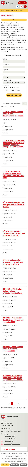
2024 (6, 90)
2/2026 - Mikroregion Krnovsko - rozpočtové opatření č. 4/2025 (13, 262)
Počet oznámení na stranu (12, 104)
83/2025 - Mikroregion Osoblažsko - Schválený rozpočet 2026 (13, 320)
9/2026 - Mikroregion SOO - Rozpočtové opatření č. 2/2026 (14, 204)
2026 (18, 90)
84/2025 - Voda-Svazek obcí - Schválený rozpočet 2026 (13, 349)
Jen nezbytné (14, 464)
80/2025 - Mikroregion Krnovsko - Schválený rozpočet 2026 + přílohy (13, 377)
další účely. (19, 456)
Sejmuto (5, 70)
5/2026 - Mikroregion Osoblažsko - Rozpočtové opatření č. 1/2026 (14, 233)
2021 (11, 88)
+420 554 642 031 (9, 436)
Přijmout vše (5, 464)
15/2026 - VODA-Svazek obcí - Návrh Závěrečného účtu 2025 (13, 114)
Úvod (2, 10)
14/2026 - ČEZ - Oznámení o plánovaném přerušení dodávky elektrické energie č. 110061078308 (14, 143)
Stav (4, 75)
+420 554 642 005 (9, 438)
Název (5, 59)
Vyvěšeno (6, 64)
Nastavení (23, 464)
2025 (12, 90)
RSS (19, 20)
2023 (17, 88)
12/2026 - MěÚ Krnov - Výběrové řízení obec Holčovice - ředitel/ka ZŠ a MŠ (13, 174)
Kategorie (6, 85)
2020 (5, 88)
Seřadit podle (7, 80)
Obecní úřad (9, 10)
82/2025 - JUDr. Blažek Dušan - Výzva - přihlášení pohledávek (12, 291)
